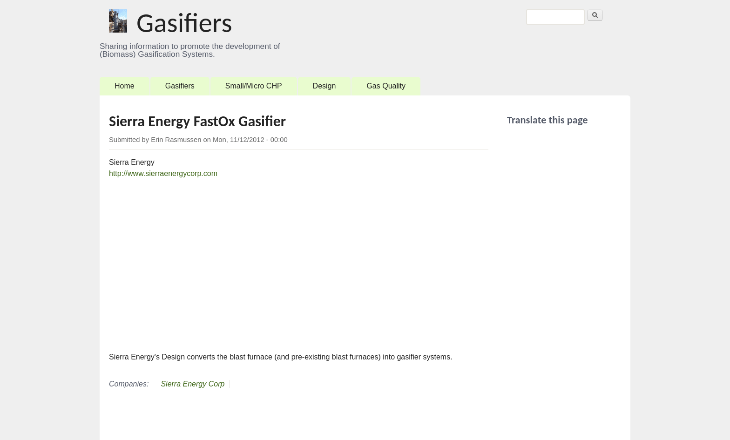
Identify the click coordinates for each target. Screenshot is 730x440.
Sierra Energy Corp (192, 384)
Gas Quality (386, 86)
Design (324, 86)
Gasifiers (184, 23)
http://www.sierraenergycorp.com (163, 173)
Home (125, 86)
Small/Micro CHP (253, 86)
